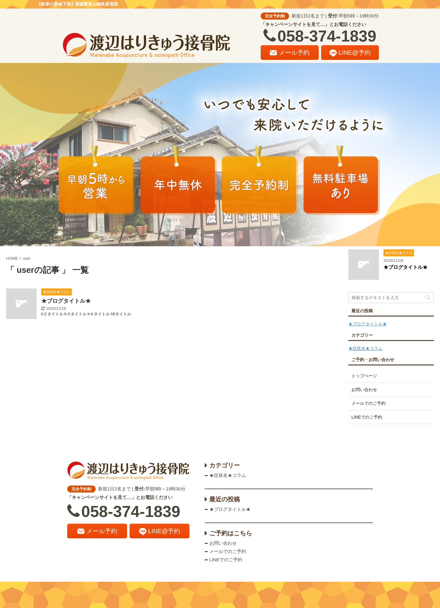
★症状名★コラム (365, 348)
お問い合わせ (364, 389)
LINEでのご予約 (366, 417)
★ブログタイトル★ (66, 301)
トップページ (364, 375)
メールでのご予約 (368, 403)
